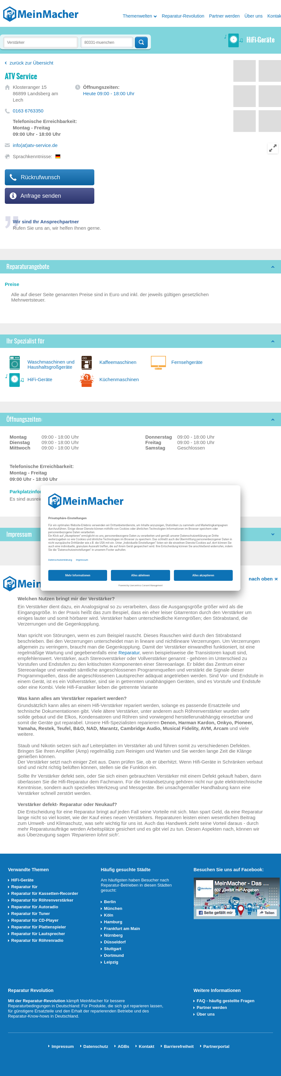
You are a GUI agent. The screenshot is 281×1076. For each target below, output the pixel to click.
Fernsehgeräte (187, 362)
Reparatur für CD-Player (35, 920)
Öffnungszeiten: (24, 419)
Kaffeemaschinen (118, 362)
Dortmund (114, 955)
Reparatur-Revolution (183, 16)
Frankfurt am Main (122, 928)
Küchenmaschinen (119, 379)
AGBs (123, 1046)
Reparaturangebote (27, 266)
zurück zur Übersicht (31, 62)
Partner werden (224, 16)
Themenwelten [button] (137, 16)
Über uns (254, 16)
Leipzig (111, 962)
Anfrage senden (35, 195)
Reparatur (128, 652)
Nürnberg (113, 935)
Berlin (110, 901)
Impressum (62, 1046)
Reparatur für (24, 886)
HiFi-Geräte (39, 379)
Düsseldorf (115, 942)
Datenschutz (95, 1046)
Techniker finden (141, 42)
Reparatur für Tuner (30, 913)
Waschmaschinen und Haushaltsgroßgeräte (50, 364)
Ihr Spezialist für (25, 341)
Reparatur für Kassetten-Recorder (44, 893)
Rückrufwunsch (35, 177)
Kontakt (146, 1046)
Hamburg (113, 921)
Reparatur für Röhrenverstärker (42, 900)
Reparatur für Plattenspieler (38, 927)
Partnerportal (216, 1046)
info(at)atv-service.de (35, 145)
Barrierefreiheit (179, 1046)
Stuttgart (112, 948)
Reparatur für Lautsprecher (38, 933)
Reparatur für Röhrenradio (37, 940)
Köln (108, 915)
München (113, 908)
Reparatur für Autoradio (34, 906)
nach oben (261, 578)
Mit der (15, 1000)
